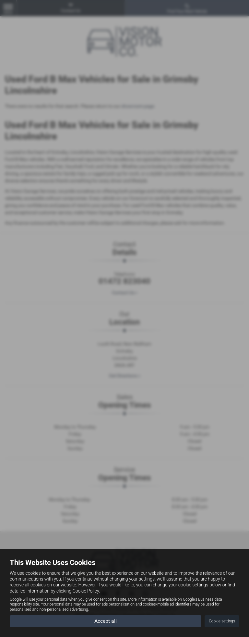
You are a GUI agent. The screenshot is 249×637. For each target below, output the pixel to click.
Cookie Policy (86, 591)
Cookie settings (222, 621)
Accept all (105, 621)
